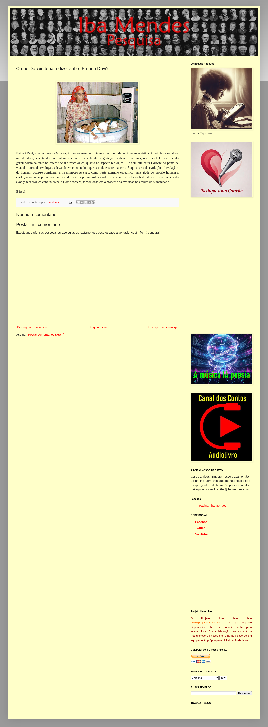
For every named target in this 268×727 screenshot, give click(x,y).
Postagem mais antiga (163, 327)
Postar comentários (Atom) (46, 334)
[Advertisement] (221, 265)
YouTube (201, 534)
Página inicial (98, 327)
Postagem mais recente (33, 327)
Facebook (202, 522)
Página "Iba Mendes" (213, 505)
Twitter (200, 528)
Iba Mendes (54, 202)
